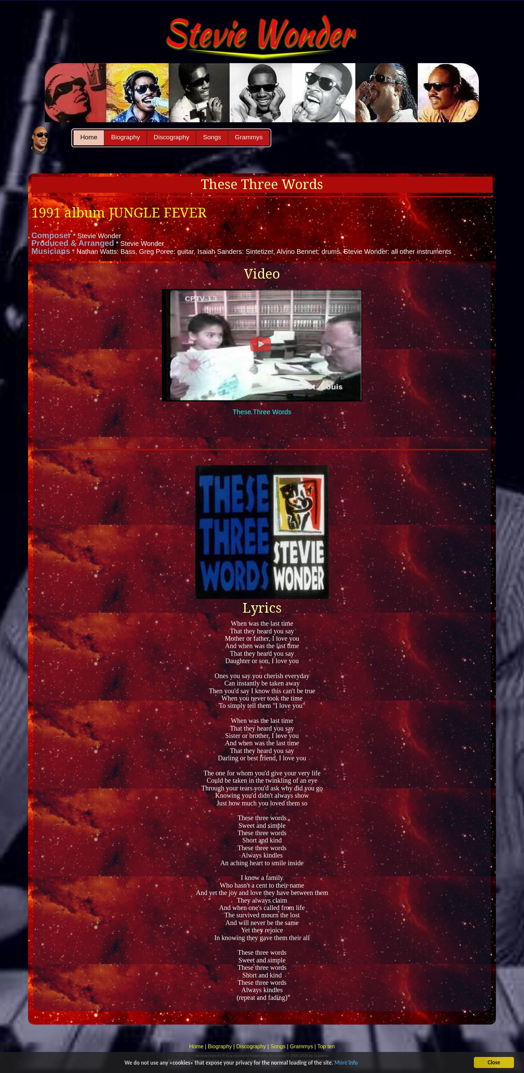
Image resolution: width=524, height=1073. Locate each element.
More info (346, 1064)
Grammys (249, 137)
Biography (125, 137)
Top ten (326, 1046)
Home (88, 137)
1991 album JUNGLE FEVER (119, 213)
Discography (171, 137)
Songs (212, 137)
